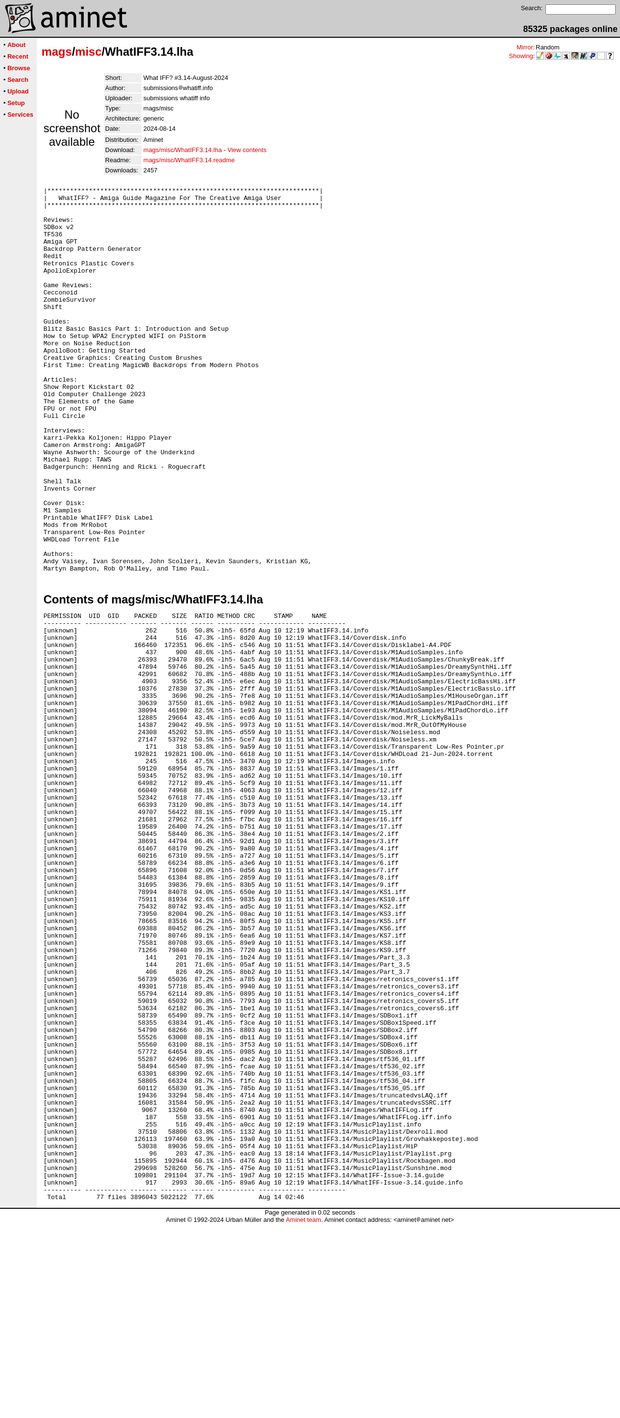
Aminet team (303, 1414)
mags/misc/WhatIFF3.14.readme (189, 160)
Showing (521, 56)
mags (57, 51)
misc (88, 51)
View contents (246, 150)
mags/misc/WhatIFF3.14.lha (182, 150)
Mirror (524, 47)
